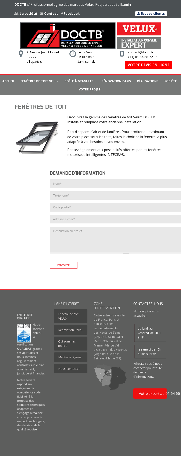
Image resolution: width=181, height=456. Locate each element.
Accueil (8, 81)
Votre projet (90, 89)
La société (25, 13)
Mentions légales (70, 357)
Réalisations (147, 81)
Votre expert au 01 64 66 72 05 (153, 393)
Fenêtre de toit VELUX (68, 316)
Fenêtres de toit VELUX (39, 81)
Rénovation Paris (116, 81)
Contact (49, 13)
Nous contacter (69, 369)
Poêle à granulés (79, 81)
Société (170, 81)
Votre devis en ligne (149, 64)
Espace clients (151, 13)
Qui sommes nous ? (67, 343)
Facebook (70, 13)
